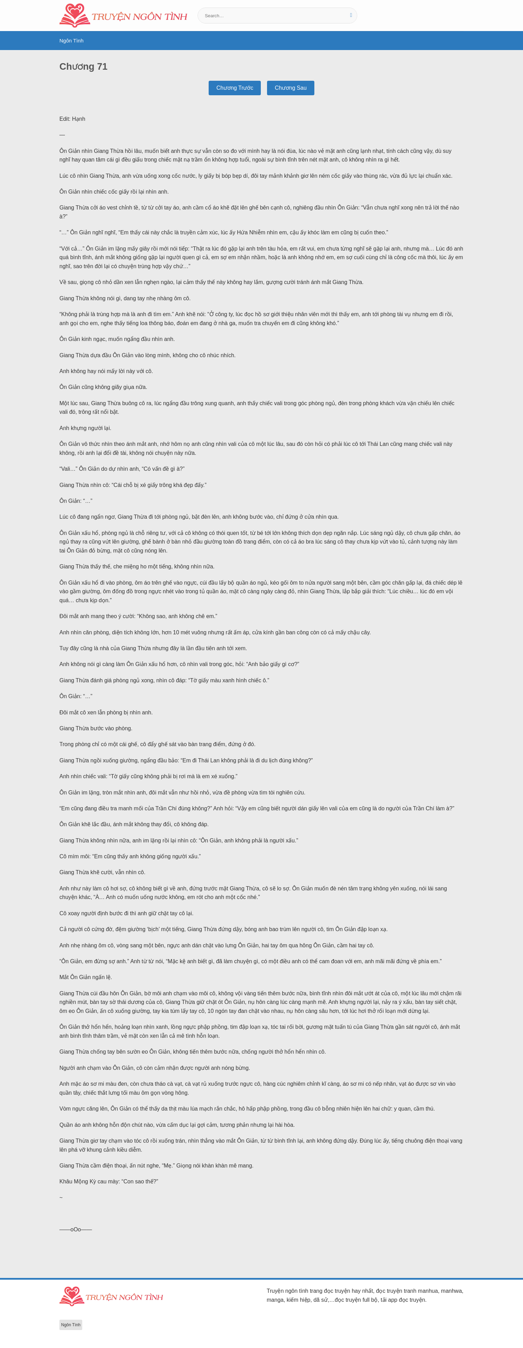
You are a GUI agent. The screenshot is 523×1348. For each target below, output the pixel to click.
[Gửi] (351, 15)
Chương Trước (234, 88)
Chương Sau (290, 88)
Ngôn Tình (71, 40)
